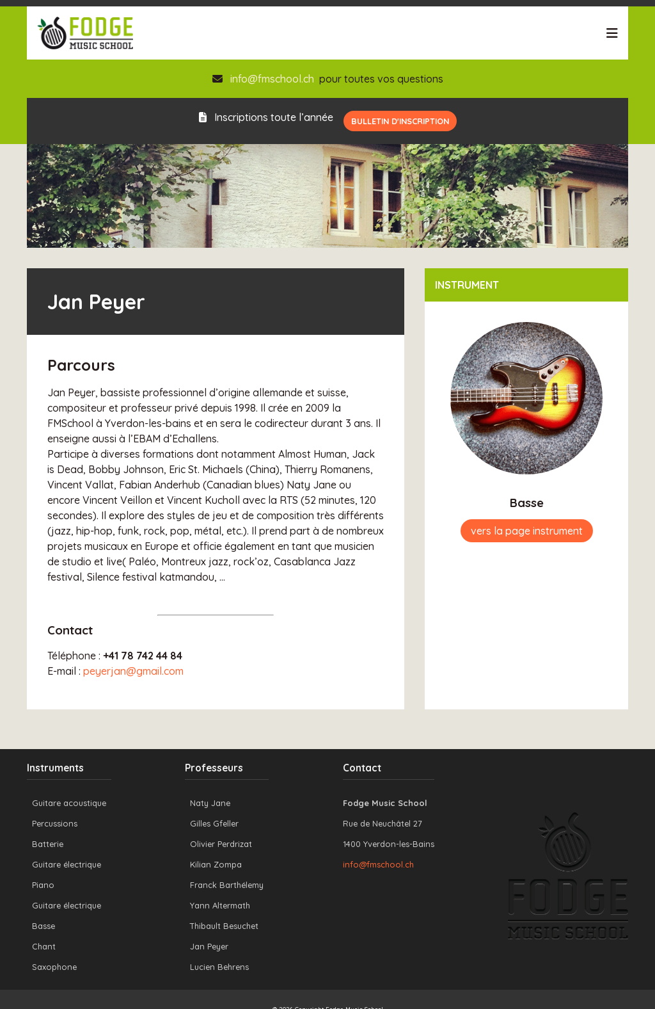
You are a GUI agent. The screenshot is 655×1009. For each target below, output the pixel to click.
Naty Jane (210, 803)
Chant (44, 946)
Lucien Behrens (219, 967)
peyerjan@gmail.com (133, 671)
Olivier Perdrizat (221, 844)
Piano (43, 885)
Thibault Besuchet (224, 926)
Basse (43, 926)
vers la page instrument (527, 530)
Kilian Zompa (216, 864)
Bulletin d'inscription (400, 121)
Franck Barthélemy (227, 885)
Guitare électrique (66, 864)
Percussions (54, 823)
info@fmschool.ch (272, 78)
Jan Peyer (209, 946)
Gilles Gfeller (214, 823)
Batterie (47, 844)
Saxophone (54, 967)
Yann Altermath (220, 905)
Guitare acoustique (69, 803)
